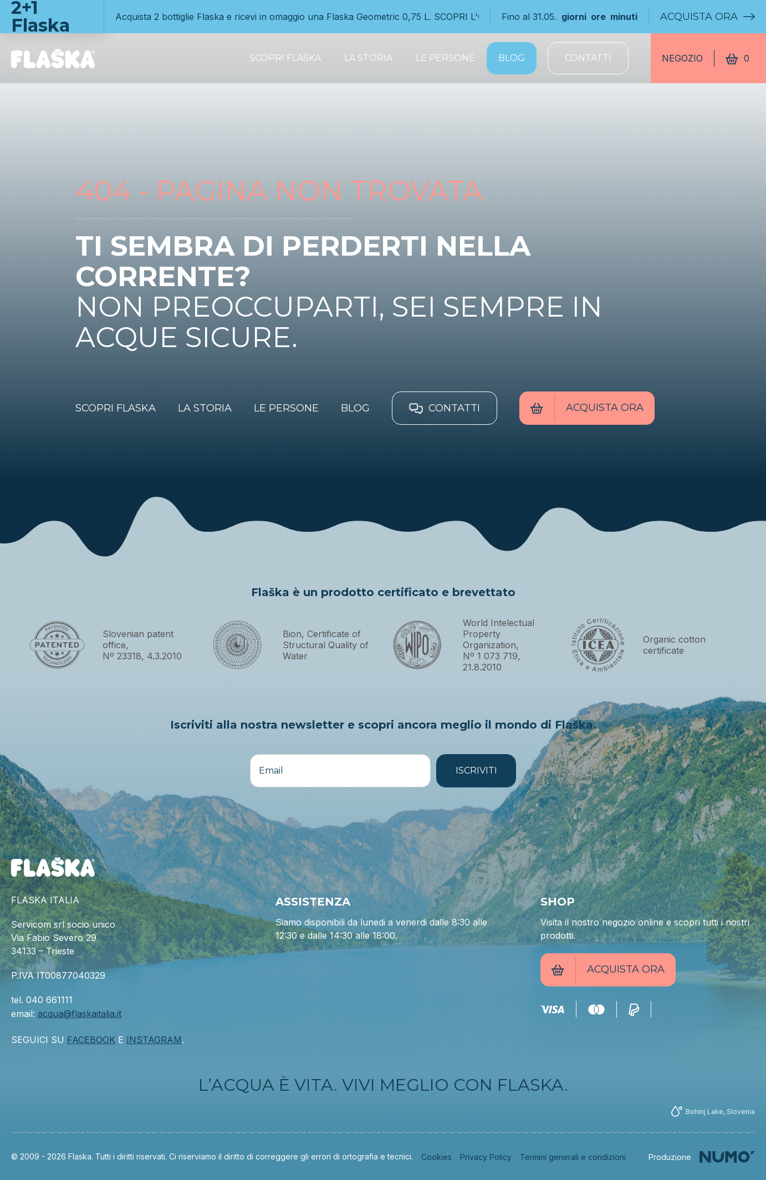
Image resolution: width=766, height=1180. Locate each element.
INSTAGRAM (154, 1039)
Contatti (588, 58)
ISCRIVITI (476, 770)
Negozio (682, 58)
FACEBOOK (91, 1039)
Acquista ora (707, 17)
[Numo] (701, 1157)
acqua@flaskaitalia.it (79, 1013)
